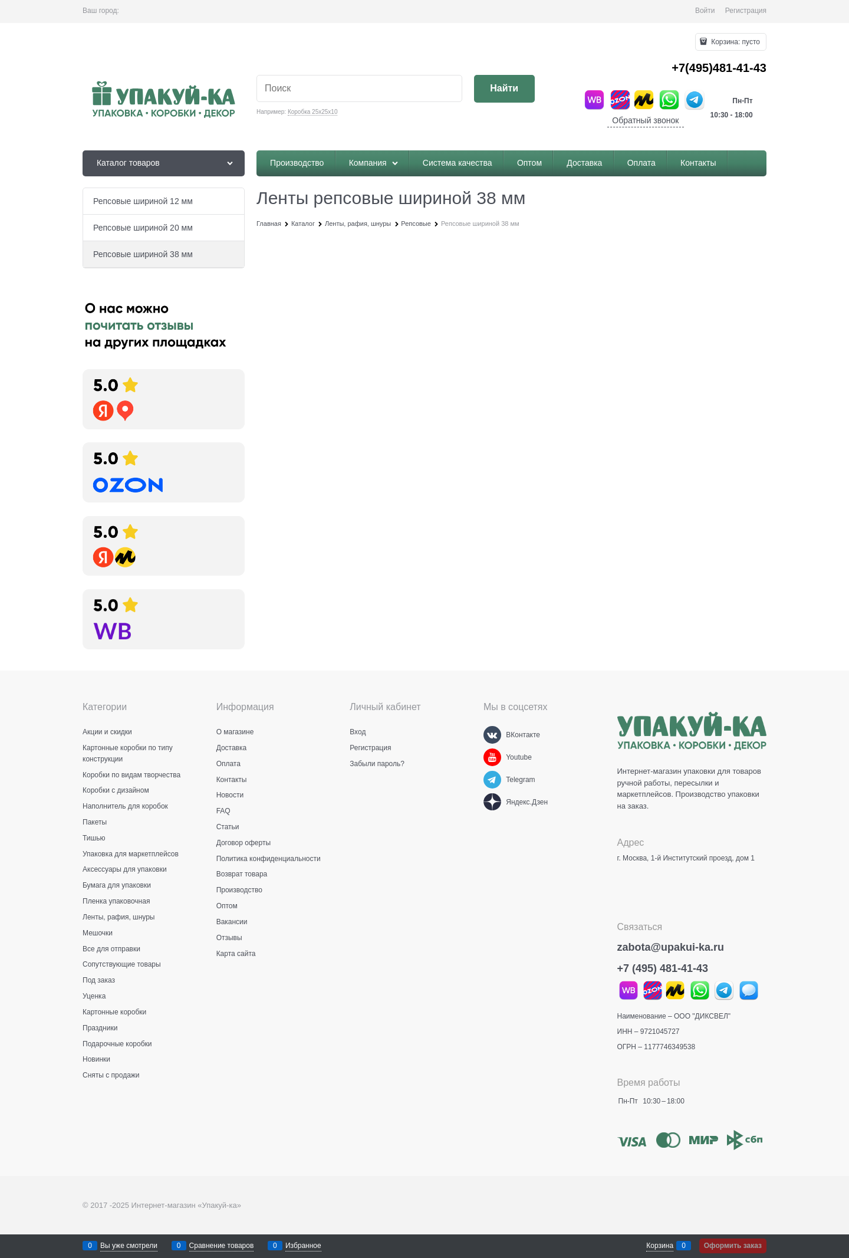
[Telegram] (492, 780)
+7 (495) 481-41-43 (663, 968)
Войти (705, 10)
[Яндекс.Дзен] (492, 802)
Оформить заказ (733, 1245)
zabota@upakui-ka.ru (671, 947)
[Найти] (504, 89)
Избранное (303, 1245)
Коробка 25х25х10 (313, 112)
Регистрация (745, 10)
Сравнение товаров (221, 1245)
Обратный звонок (645, 120)
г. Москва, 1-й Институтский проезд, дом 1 (686, 858)
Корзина (659, 1245)
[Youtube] (492, 757)
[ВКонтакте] (492, 735)
